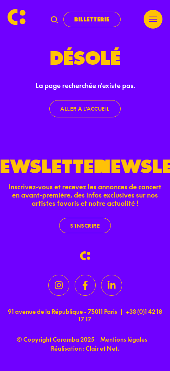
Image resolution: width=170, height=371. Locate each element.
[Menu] (153, 19)
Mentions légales (123, 339)
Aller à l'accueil (85, 108)
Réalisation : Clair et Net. (85, 348)
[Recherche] (54, 19)
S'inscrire (85, 225)
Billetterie (92, 19)
